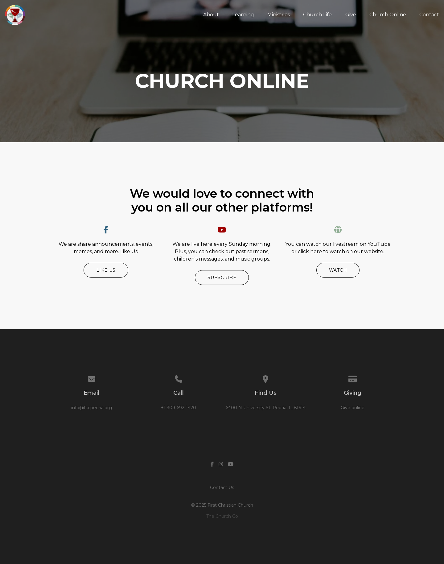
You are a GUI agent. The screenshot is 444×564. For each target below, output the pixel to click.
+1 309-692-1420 (178, 407)
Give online (352, 407)
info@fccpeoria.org (91, 407)
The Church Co (222, 516)
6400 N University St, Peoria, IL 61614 (266, 407)
